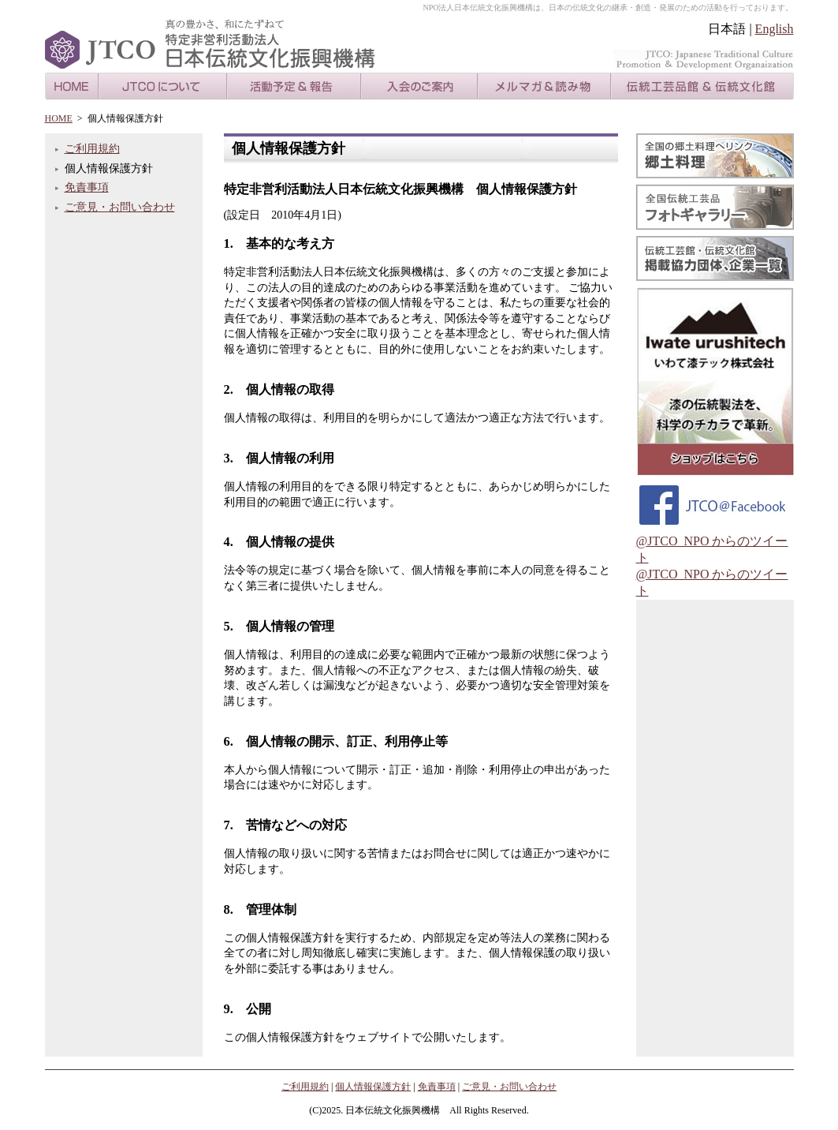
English (774, 29)
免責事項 (87, 187)
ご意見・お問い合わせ (120, 207)
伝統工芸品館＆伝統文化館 (702, 86)
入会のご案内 (419, 86)
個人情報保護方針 (373, 1086)
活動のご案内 (294, 86)
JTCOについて (163, 86)
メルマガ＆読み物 (544, 86)
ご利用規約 (92, 149)
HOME (72, 86)
